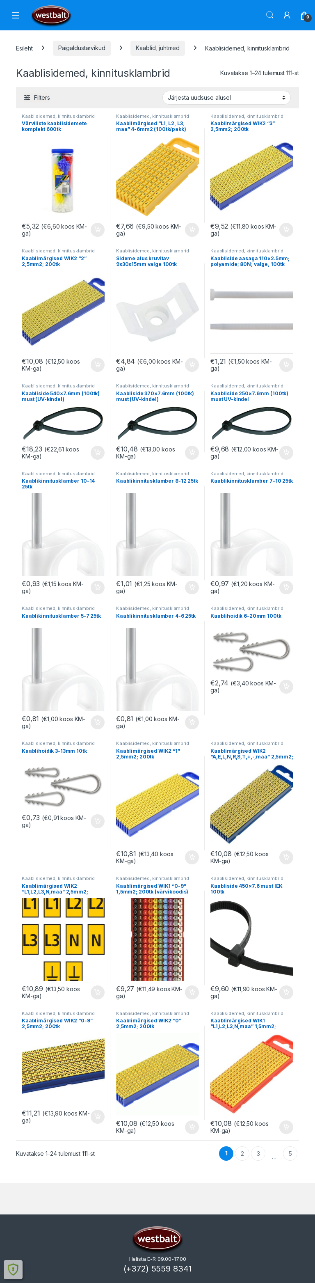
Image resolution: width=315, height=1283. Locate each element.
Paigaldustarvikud (81, 47)
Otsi (269, 15)
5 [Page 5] (290, 1153)
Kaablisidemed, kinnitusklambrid (58, 116)
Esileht (24, 47)
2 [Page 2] (242, 1153)
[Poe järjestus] (226, 98)
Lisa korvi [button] (98, 230)
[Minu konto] (287, 15)
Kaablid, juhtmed (158, 47)
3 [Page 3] (258, 1153)
